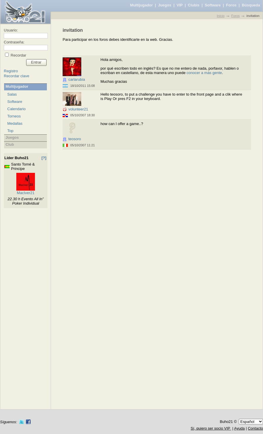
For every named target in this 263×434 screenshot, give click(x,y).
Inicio (220, 15)
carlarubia (76, 79)
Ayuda (239, 428)
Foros (231, 5)
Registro (11, 71)
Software (213, 5)
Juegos (165, 5)
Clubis (194, 5)
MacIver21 (26, 193)
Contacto (255, 428)
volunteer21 (78, 109)
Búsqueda (251, 5)
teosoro (74, 139)
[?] (43, 158)
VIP (179, 5)
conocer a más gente (204, 73)
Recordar (18, 55)
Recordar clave (16, 76)
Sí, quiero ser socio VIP (211, 428)
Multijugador (141, 5)
